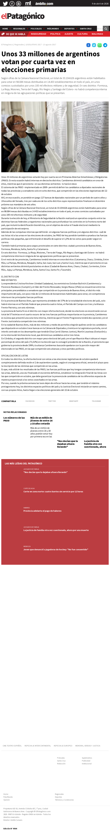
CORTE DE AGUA (29, 488)
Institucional (87, 763)
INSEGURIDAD (38, 34)
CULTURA (82, 34)
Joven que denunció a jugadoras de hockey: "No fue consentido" (55, 549)
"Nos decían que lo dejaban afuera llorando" (67, 443)
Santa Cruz (86, 28)
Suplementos (87, 758)
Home (5, 28)
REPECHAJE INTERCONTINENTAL (38, 745)
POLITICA (55, 34)
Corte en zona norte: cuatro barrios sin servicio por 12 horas (53, 491)
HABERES (26, 508)
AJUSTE (69, 34)
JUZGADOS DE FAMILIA (31, 469)
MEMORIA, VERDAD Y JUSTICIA (87, 745)
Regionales (19, 28)
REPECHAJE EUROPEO (63, 745)
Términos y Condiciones (64, 800)
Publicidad (86, 761)
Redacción (61, 763)
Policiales (36, 28)
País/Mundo (53, 28)
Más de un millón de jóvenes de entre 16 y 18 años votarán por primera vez (41, 422)
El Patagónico (7, 44)
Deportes (69, 28)
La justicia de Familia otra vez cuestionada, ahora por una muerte (95, 445)
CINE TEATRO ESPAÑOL (12, 745)
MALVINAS (97, 34)
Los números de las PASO (14, 419)
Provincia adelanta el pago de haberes (42, 510)
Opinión (6, 800)
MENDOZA (27, 546)
